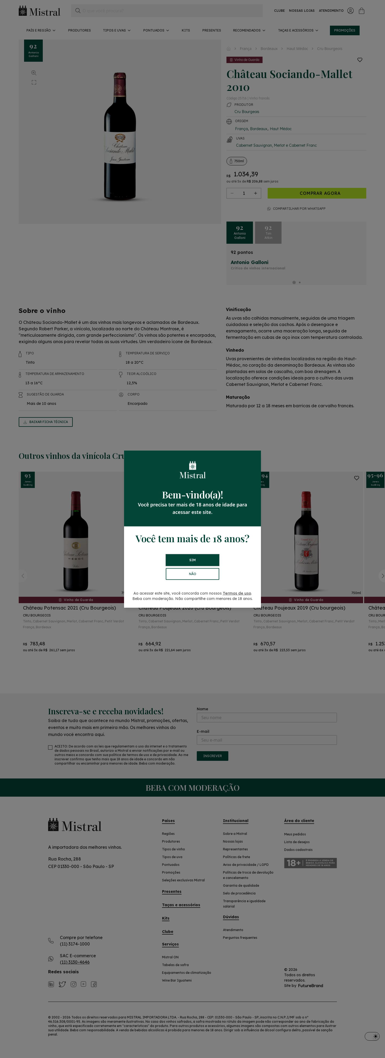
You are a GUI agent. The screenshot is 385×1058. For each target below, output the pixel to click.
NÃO (192, 574)
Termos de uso (237, 593)
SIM (192, 560)
